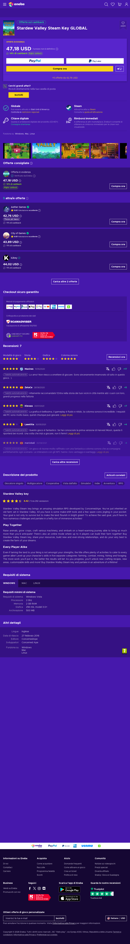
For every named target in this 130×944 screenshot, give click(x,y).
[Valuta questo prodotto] (13, 665)
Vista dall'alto (70, 647)
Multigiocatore (34, 647)
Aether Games (18, 207)
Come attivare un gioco (74, 867)
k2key (14, 258)
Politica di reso (71, 875)
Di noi (5, 864)
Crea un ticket (70, 871)
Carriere (7, 871)
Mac (24, 814)
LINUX (36, 747)
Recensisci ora (116, 520)
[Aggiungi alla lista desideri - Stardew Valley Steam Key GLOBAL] (123, 25)
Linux (24, 816)
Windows (27, 811)
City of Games (18, 233)
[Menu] (4, 4)
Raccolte (41, 867)
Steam (93, 109)
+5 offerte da (65, 78)
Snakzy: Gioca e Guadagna (107, 875)
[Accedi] (126, 4)
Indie (97, 647)
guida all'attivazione (93, 112)
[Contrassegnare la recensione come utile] (113, 532)
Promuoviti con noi (11, 892)
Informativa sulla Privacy (25, 935)
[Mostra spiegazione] (39, 210)
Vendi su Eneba (10, 888)
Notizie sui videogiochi (105, 864)
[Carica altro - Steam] (69, 108)
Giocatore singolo (14, 647)
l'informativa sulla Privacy (64, 923)
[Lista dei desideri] (112, 4)
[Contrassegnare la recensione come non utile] (119, 532)
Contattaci (7, 867)
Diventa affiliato (102, 871)
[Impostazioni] (116, 918)
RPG (121, 647)
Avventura (109, 647)
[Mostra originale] (107, 532)
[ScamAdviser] (18, 321)
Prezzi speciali (101, 867)
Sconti (40, 875)
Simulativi (86, 647)
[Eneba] (16, 4)
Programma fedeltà (46, 871)
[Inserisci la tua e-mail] (28, 918)
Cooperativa (52, 647)
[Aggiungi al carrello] (120, 69)
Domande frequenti (73, 864)
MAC (24, 747)
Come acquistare (44, 864)
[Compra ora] (35, 61)
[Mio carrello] (119, 4)
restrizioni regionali (30, 112)
